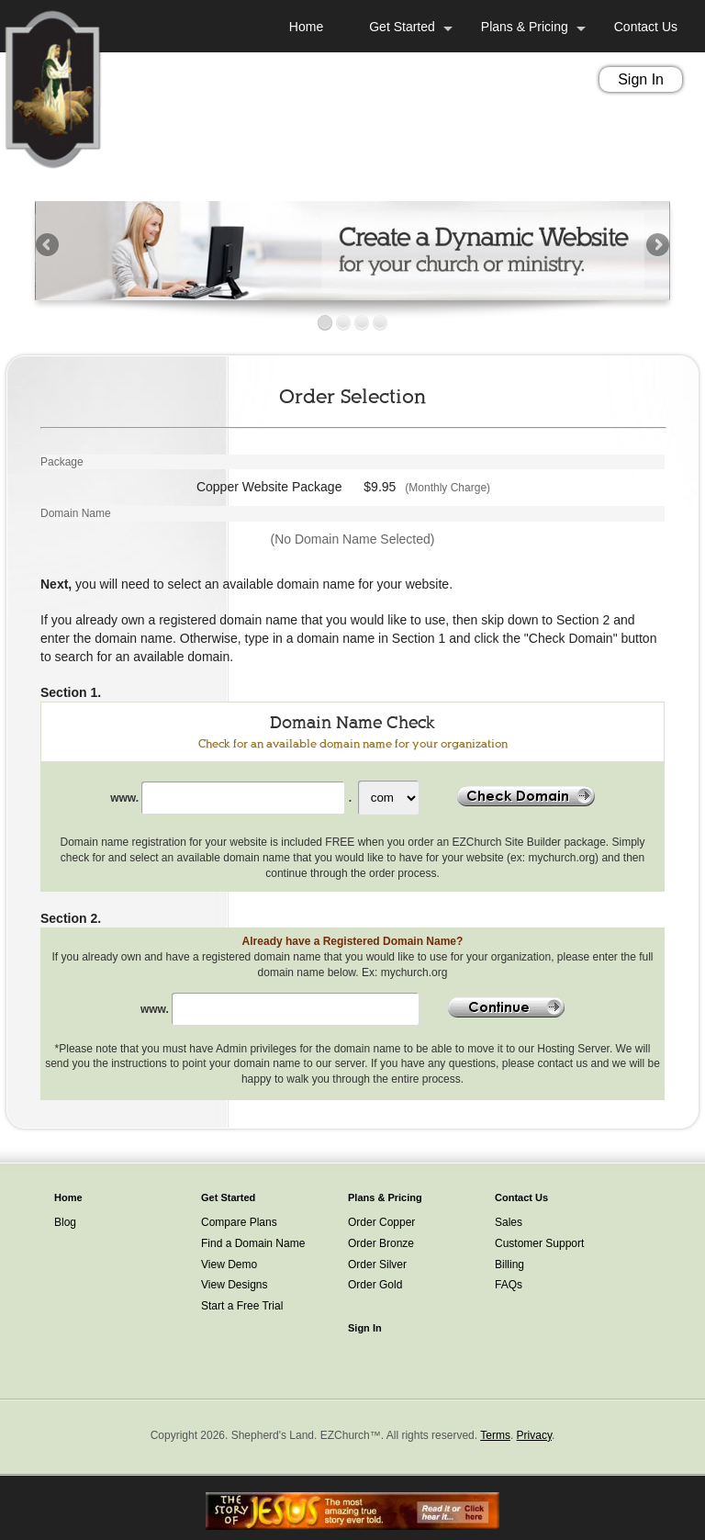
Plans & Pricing (524, 26)
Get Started (402, 26)
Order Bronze (381, 1243)
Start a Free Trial (242, 1305)
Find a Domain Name (253, 1243)
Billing (509, 1264)
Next (656, 246)
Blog (65, 1222)
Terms (495, 1435)
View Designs (234, 1284)
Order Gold (375, 1284)
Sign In (641, 79)
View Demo (229, 1264)
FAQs (508, 1284)
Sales (508, 1222)
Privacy (534, 1435)
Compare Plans (239, 1222)
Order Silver (377, 1264)
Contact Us (645, 26)
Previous (48, 246)
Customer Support (539, 1243)
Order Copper (381, 1222)
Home (306, 26)
